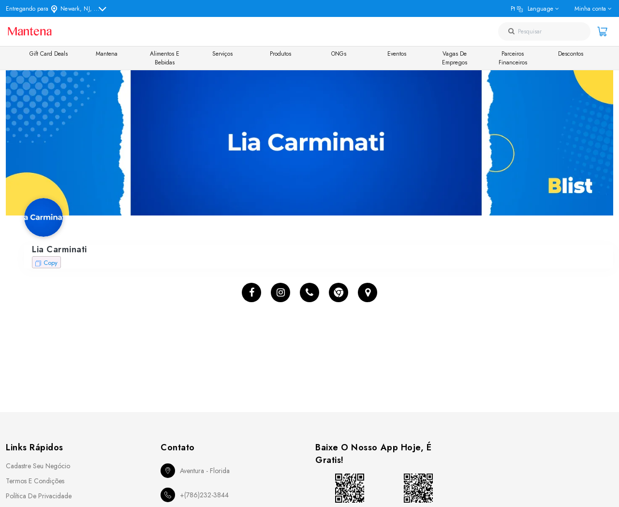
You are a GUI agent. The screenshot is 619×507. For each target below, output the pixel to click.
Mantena (107, 53)
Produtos (280, 53)
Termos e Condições (35, 481)
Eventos (396, 53)
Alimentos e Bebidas (164, 58)
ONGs (338, 53)
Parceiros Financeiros (513, 58)
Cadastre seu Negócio (38, 466)
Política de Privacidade (39, 496)
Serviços (222, 53)
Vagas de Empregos (454, 58)
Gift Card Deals (48, 53)
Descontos (570, 53)
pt (532, 8)
